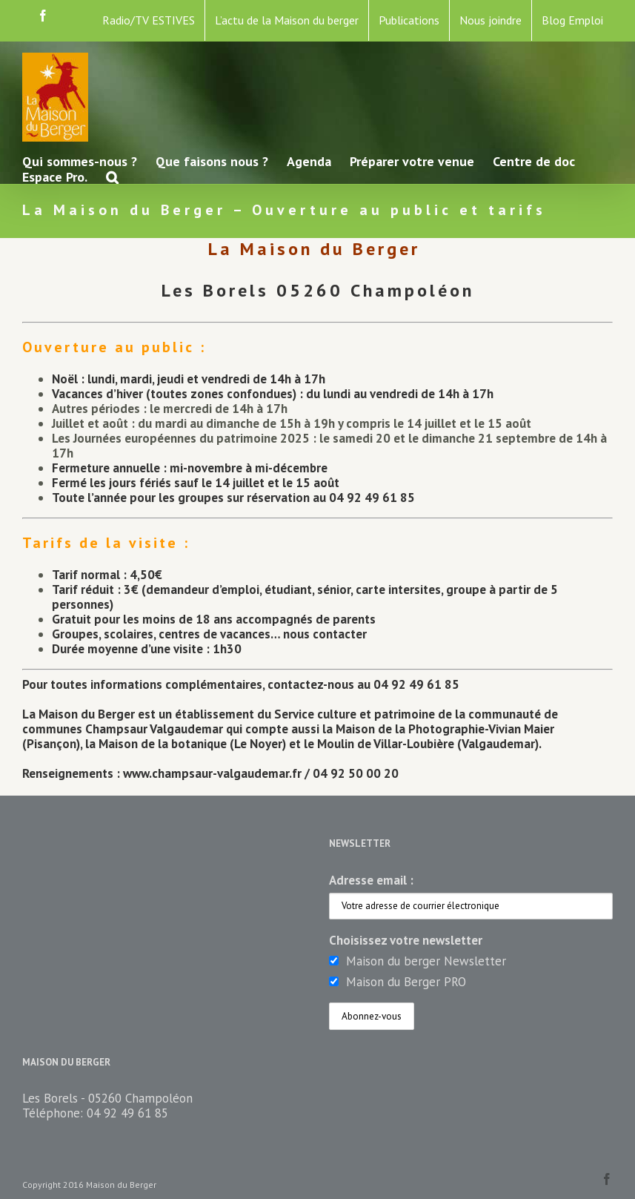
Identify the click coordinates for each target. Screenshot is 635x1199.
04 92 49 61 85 (127, 1113)
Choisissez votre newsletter (405, 940)
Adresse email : (371, 880)
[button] (112, 176)
